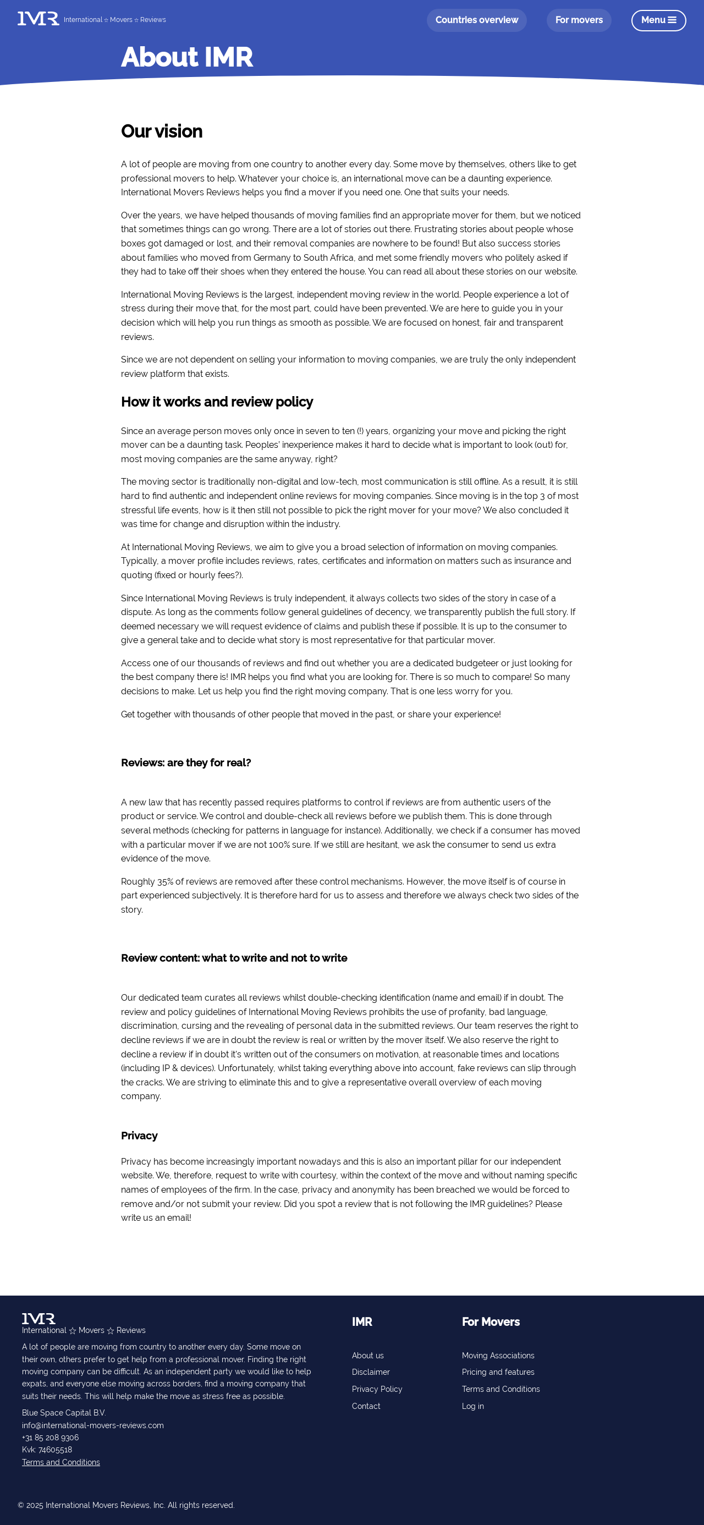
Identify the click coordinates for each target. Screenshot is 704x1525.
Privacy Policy (377, 1389)
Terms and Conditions (61, 1462)
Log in (473, 1406)
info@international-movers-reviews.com (93, 1425)
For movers (579, 20)
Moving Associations (498, 1355)
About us (368, 1355)
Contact (366, 1406)
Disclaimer (371, 1372)
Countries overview (477, 20)
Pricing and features (498, 1372)
